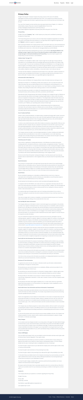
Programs (62, 3)
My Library (56, 3)
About (72, 397)
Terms (48, 397)
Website (67, 3)
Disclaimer (67, 397)
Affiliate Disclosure (60, 397)
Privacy (52, 397)
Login (72, 3)
